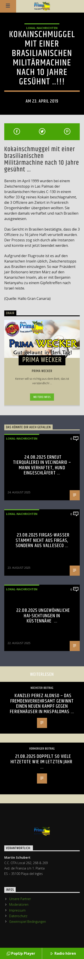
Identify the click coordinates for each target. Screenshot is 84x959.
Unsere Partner (20, 899)
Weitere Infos (42, 397)
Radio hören (63, 954)
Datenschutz (18, 916)
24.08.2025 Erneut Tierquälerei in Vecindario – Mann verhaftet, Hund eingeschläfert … (42, 465)
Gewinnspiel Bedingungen (27, 921)
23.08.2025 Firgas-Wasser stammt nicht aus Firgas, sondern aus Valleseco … (42, 540)
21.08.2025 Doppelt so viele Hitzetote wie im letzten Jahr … (42, 761)
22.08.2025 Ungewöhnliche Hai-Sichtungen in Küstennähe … (43, 615)
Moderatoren (18, 904)
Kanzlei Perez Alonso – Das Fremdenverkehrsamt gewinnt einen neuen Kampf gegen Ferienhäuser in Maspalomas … (42, 704)
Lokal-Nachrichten (42, 28)
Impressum (17, 910)
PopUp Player (21, 954)
